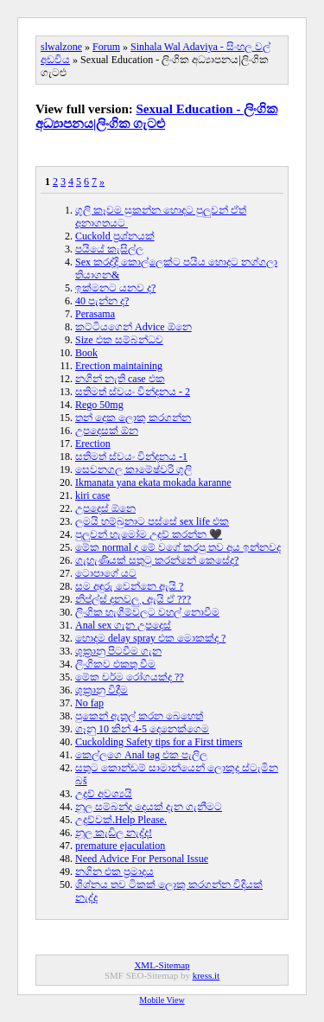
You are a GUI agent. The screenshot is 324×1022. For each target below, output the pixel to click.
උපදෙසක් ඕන (106, 431)
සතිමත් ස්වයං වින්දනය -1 (131, 456)
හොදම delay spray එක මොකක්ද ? (150, 638)
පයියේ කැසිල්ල (109, 249)
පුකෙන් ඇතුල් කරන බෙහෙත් (139, 716)
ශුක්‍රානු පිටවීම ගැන (118, 651)
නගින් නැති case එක (120, 379)
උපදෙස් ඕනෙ (105, 508)
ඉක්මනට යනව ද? (115, 288)
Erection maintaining (118, 366)
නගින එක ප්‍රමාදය (114, 872)
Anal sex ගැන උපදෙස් (123, 625)
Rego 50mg (99, 405)
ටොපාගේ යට (106, 573)
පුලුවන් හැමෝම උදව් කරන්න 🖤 (148, 534)
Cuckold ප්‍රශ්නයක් (115, 236)
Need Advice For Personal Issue (141, 859)
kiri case (92, 495)
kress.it (206, 975)
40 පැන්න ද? (102, 301)
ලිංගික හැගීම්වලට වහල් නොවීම (147, 612)
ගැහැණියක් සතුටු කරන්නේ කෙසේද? (156, 560)
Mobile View (161, 1000)
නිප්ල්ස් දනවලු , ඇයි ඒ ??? (133, 599)
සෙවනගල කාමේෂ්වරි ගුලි (133, 469)
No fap (89, 703)
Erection (93, 444)
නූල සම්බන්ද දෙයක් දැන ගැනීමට (148, 807)
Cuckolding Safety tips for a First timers (158, 742)
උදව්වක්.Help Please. (121, 820)
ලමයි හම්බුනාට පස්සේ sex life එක (152, 521)
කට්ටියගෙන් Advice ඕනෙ (133, 327)
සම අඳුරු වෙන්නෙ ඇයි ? (129, 586)
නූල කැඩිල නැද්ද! (113, 833)
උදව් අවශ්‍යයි (103, 794)
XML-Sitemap (161, 965)
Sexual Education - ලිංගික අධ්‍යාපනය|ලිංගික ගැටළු (156, 116)
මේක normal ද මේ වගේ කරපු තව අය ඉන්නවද (178, 547)
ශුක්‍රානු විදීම (101, 690)
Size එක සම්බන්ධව (119, 340)
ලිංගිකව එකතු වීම (115, 664)
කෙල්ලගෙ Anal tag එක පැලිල (141, 755)
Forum (106, 47)
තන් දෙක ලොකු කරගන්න (133, 418)
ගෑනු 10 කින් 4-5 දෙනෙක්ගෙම (142, 729)
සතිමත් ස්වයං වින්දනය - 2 (132, 392)
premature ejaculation (120, 846)
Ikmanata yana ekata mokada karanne (153, 482)
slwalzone (61, 47)
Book (86, 353)
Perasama (95, 314)
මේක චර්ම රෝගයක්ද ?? (129, 677)
